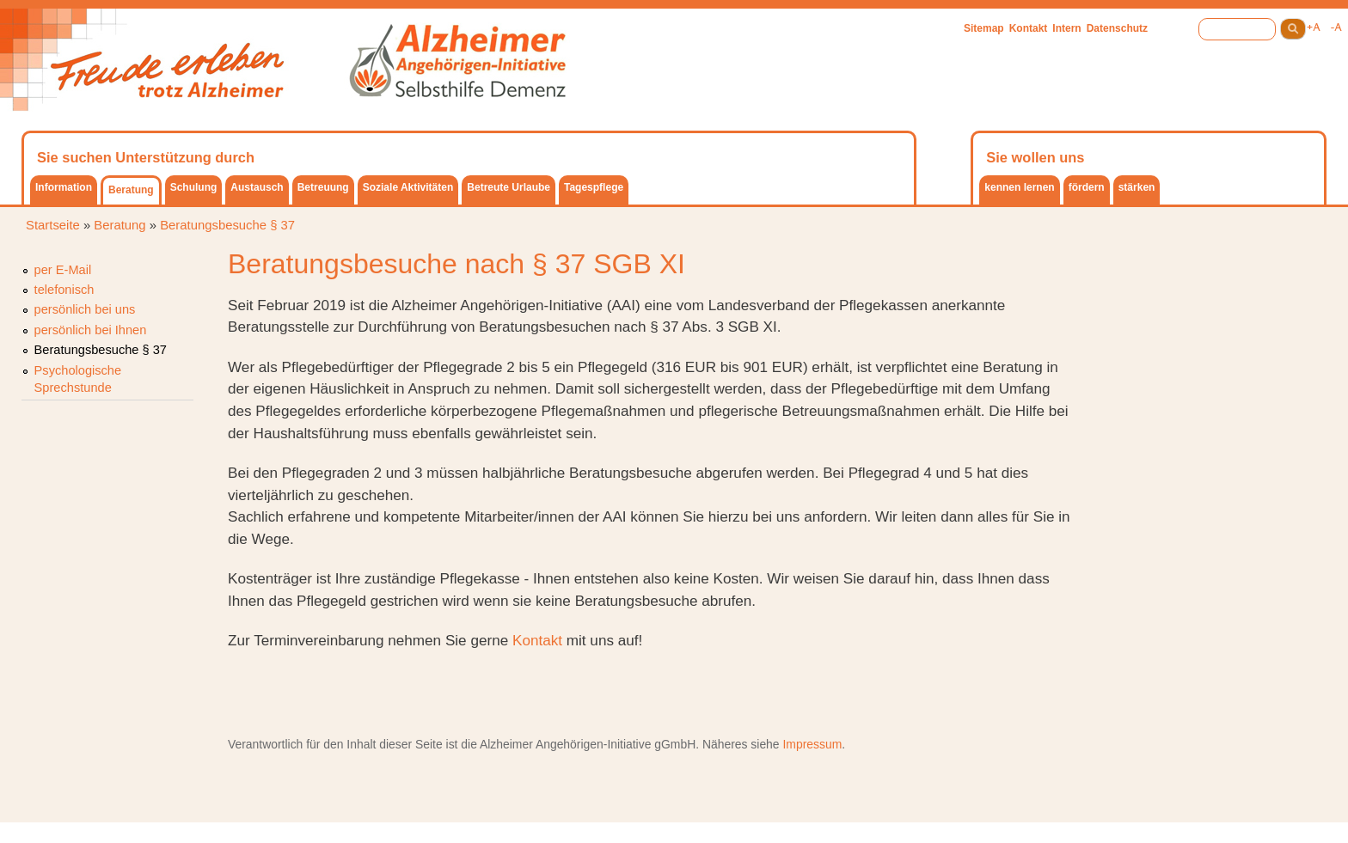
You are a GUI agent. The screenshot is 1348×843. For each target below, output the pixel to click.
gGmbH (674, 744)
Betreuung (323, 187)
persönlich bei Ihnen (90, 330)
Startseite (53, 225)
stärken (1136, 187)
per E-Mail (63, 270)
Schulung (194, 187)
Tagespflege (593, 187)
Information (63, 187)
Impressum (812, 744)
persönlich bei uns (85, 309)
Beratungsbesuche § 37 (227, 225)
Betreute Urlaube (508, 187)
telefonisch (64, 289)
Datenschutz (1117, 28)
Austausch (256, 187)
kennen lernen (1019, 187)
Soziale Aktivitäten (408, 187)
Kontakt (1028, 28)
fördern (1087, 187)
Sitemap (984, 28)
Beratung (131, 190)
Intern (1066, 28)
